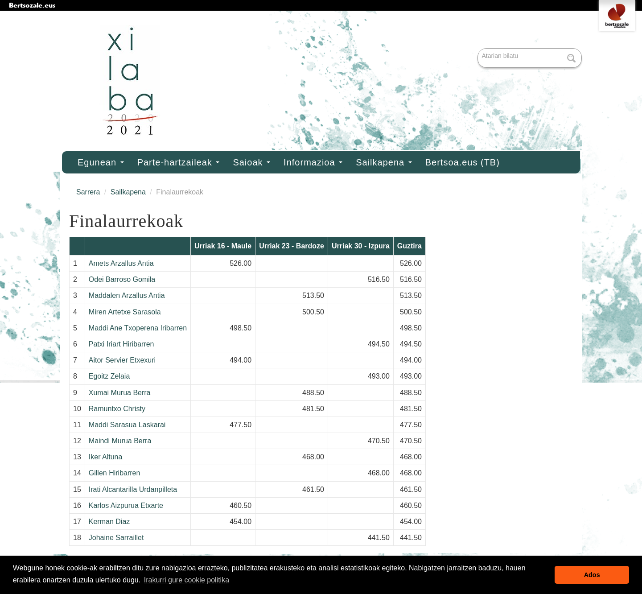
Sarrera (88, 192)
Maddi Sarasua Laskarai (127, 425)
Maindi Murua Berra (120, 441)
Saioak (251, 162)
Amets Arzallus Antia (121, 263)
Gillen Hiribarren (114, 473)
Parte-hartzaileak (178, 162)
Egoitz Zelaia (109, 376)
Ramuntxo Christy (117, 408)
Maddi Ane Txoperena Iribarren (138, 328)
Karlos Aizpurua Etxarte (126, 505)
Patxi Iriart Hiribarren (121, 344)
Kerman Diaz (109, 521)
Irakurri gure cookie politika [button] (186, 580)
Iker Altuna (106, 457)
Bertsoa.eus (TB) (462, 162)
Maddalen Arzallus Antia (127, 295)
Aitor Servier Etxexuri (122, 360)
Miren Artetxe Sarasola (125, 312)
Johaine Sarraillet (116, 537)
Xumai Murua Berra (120, 392)
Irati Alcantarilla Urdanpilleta (133, 489)
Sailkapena (384, 162)
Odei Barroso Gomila (122, 279)
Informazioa (313, 162)
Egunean (101, 162)
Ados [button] (592, 574)
